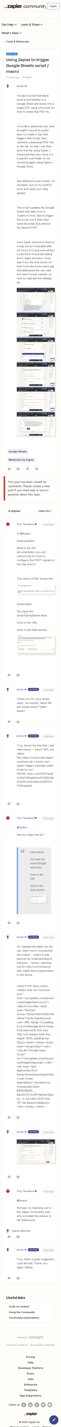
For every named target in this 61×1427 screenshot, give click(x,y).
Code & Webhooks (17, 41)
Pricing (30, 1357)
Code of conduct (19, 1306)
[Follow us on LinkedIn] (30, 1404)
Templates (30, 1390)
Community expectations (24, 1317)
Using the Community (22, 1312)
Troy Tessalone (25, 524)
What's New (12, 33)
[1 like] (18, 1230)
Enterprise (30, 1384)
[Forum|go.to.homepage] (23, 6)
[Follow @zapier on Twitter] (43, 1404)
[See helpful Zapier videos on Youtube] (49, 1404)
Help (31, 1362)
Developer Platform (30, 1368)
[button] (53, 6)
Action (20, 86)
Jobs (30, 1379)
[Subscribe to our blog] (36, 1404)
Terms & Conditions (17, 1345)
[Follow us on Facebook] (23, 1404)
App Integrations (30, 1395)
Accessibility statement (42, 1345)
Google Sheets (17, 451)
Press (30, 1373)
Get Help (9, 24)
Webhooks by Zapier (21, 459)
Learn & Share (32, 24)
